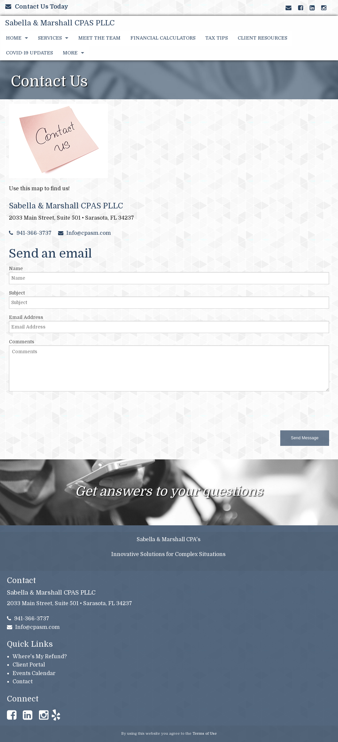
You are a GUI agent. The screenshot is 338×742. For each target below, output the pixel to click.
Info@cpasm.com (84, 233)
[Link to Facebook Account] (300, 8)
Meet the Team (99, 38)
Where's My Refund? (40, 657)
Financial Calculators (162, 38)
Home (13, 38)
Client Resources (262, 38)
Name (16, 268)
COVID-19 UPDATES (29, 52)
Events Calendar (34, 673)
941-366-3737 (30, 233)
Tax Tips (216, 38)
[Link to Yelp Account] (327, 8)
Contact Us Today (36, 6)
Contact (23, 682)
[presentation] (59, 409)
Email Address (26, 317)
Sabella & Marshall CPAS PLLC (60, 23)
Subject (17, 292)
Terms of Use (204, 733)
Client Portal (29, 665)
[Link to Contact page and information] (288, 8)
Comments (21, 341)
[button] (304, 438)
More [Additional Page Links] (70, 52)
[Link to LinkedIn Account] (312, 8)
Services (50, 38)
